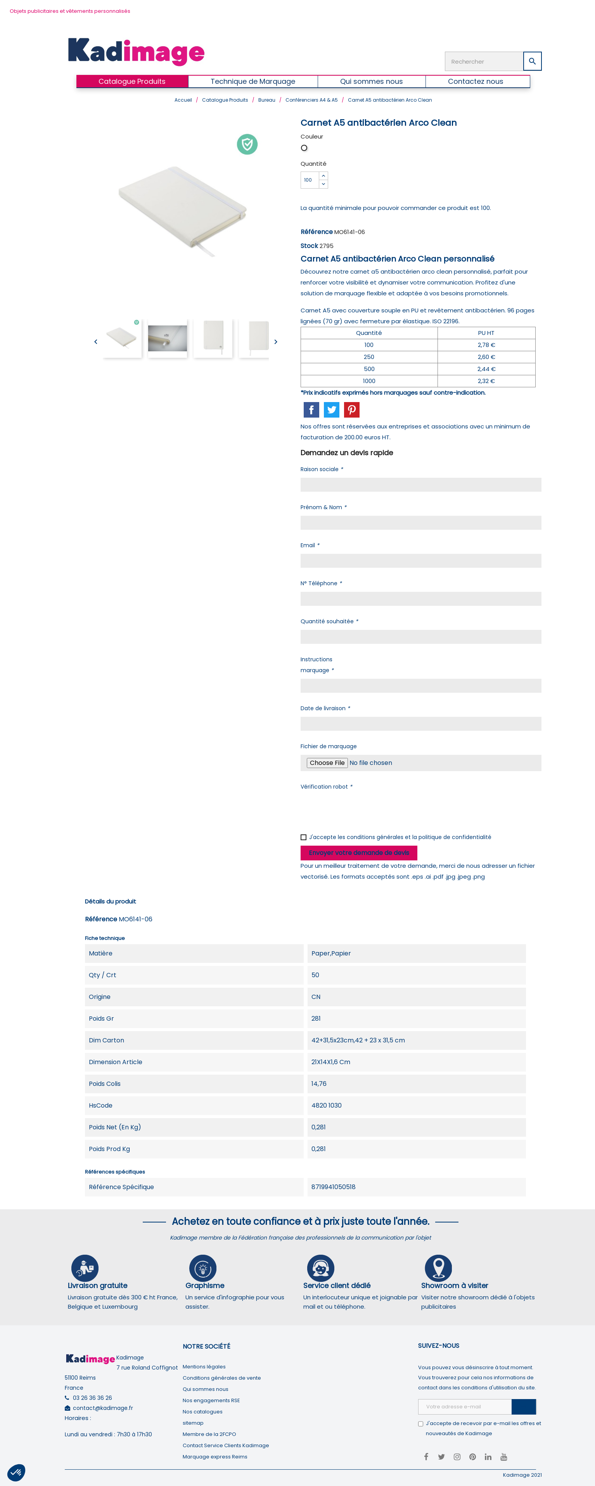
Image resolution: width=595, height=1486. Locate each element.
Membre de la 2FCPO (209, 1433)
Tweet (331, 409)
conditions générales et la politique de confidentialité (419, 836)
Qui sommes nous (205, 1388)
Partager (311, 409)
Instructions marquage (317, 664)
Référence (317, 231)
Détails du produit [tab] (110, 900)
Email (310, 544)
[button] (16, 1472)
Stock (309, 245)
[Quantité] (310, 179)
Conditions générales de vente (222, 1377)
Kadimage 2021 (522, 1474)
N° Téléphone (321, 582)
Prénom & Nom (323, 506)
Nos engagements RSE (211, 1399)
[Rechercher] (493, 61)
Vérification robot (326, 786)
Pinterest (352, 409)
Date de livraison (325, 707)
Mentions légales (204, 1366)
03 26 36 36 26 (92, 1397)
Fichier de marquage (329, 745)
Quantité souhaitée (329, 620)
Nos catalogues (203, 1411)
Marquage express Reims (215, 1456)
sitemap (193, 1422)
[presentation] (360, 809)
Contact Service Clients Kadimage (226, 1444)
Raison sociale (322, 468)
